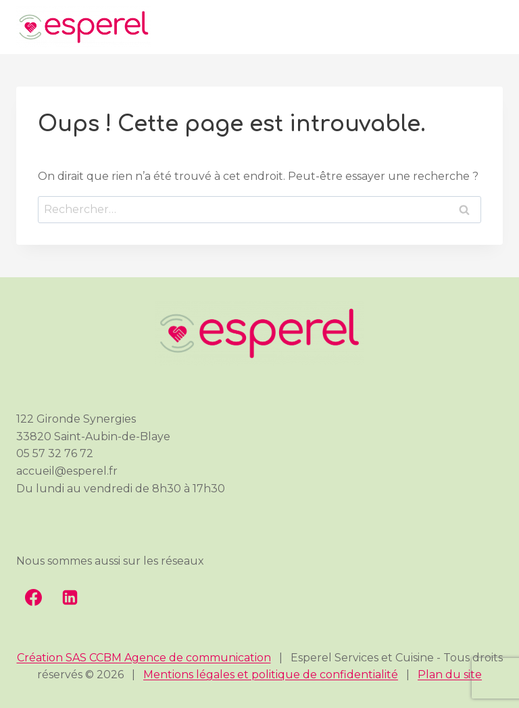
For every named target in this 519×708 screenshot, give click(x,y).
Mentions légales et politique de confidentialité (270, 674)
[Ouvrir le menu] (489, 27)
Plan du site (450, 674)
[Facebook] (33, 598)
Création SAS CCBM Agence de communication (144, 657)
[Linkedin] (69, 598)
